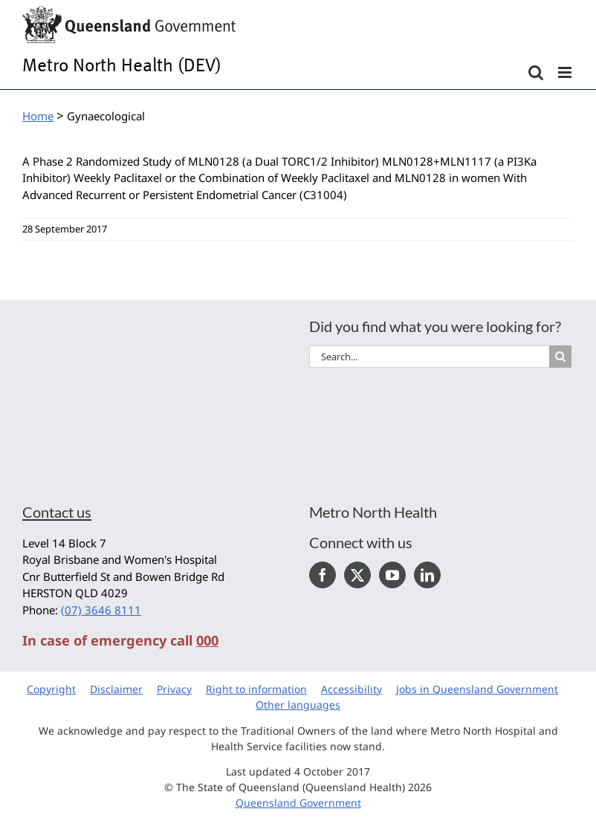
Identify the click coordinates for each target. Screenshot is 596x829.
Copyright (51, 689)
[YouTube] (392, 575)
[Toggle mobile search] (535, 72)
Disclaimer (116, 689)
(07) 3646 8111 (101, 609)
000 (207, 640)
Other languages (298, 705)
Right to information (256, 689)
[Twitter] (357, 575)
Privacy (174, 689)
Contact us (56, 512)
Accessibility (351, 689)
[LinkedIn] (427, 575)
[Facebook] (322, 575)
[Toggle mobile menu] (566, 72)
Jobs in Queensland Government (477, 689)
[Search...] (429, 356)
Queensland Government (298, 803)
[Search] (560, 356)
